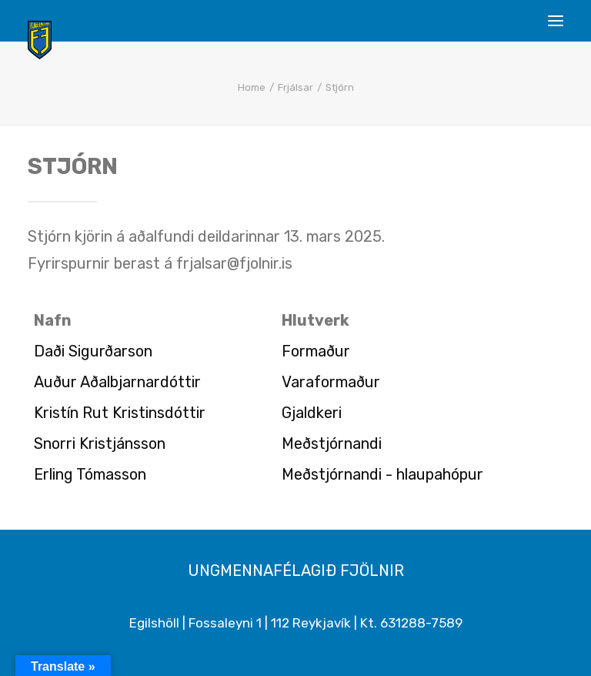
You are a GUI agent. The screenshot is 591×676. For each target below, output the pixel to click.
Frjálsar (295, 87)
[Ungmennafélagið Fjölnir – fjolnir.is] (40, 40)
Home (251, 87)
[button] (555, 21)
